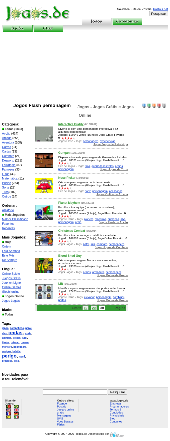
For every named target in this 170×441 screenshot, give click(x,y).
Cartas (6, 151)
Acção (6, 133)
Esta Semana (11, 251)
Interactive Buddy (70, 124)
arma (78, 222)
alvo (4, 333)
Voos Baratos (65, 421)
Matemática (10, 178)
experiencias (107, 141)
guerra (25, 342)
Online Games (11, 287)
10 (85, 308)
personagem (90, 141)
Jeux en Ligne (11, 282)
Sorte (5, 187)
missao (15, 342)
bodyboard (20, 347)
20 (94, 308)
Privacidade (117, 415)
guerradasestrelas (103, 166)
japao (5, 328)
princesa (7, 361)
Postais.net (160, 9)
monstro (7, 347)
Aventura (8, 142)
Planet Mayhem (69, 202)
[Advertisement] (85, 67)
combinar (118, 297)
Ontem (6, 246)
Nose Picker (66, 178)
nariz (88, 191)
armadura (98, 272)
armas (119, 166)
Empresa (115, 403)
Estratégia (9, 165)
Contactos (116, 421)
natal (86, 244)
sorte (28, 333)
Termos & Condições (116, 411)
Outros (6, 196)
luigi (24, 337)
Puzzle (6, 183)
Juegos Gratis (11, 278)
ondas (16, 332)
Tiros (5, 192)
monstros (100, 219)
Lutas (5, 174)
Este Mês (8, 255)
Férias (61, 424)
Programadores (119, 406)
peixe (28, 328)
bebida (17, 351)
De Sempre (9, 260)
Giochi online (10, 292)
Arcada (7, 138)
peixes (17, 337)
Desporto (8, 160)
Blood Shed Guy (69, 256)
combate (102, 244)
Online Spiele (11, 274)
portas (62, 300)
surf (22, 356)
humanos (113, 219)
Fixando (62, 403)
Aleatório (8, 210)
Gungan (63, 152)
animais (6, 337)
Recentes (8, 228)
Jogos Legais (11, 300)
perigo (9, 355)
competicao (17, 328)
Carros (6, 147)
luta (93, 244)
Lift (60, 284)
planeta (88, 219)
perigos (6, 351)
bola (16, 361)
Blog (112, 418)
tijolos (5, 342)
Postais (61, 406)
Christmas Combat (71, 230)
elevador (89, 297)
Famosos (8, 169)
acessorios (115, 191)
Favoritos (8, 224)
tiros (87, 166)
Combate (8, 156)
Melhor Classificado (15, 219)
